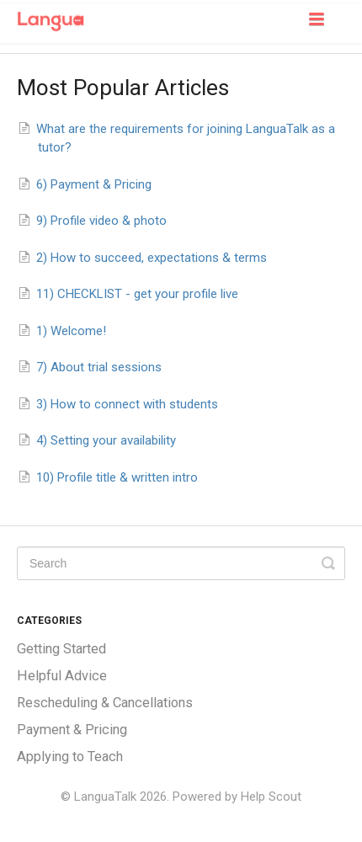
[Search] (181, 563)
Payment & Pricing (72, 730)
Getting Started (61, 649)
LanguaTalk (105, 796)
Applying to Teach (70, 757)
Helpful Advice (62, 676)
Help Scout (271, 796)
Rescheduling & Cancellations (105, 703)
